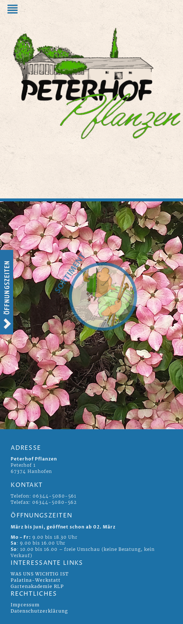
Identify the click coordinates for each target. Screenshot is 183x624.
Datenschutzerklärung (39, 611)
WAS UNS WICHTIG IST (39, 574)
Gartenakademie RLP (37, 586)
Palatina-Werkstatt (35, 580)
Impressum (25, 604)
